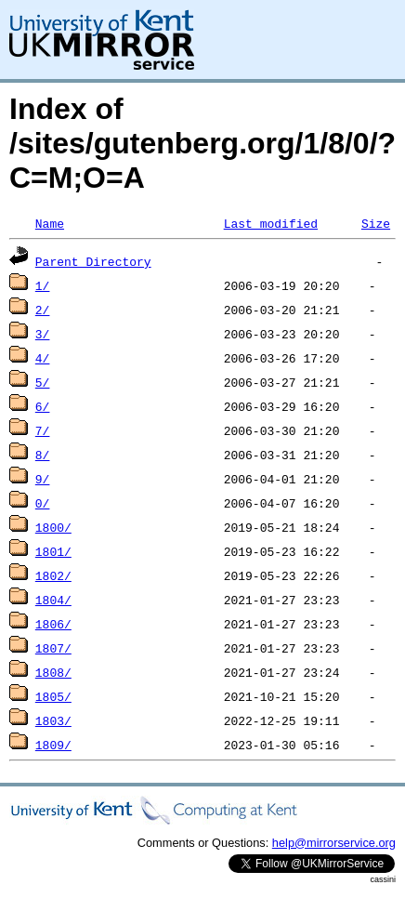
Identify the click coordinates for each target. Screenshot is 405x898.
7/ (42, 430)
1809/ (53, 744)
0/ (42, 503)
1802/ (53, 575)
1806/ (53, 623)
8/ (42, 454)
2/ (42, 309)
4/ (42, 358)
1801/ (53, 551)
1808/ (53, 672)
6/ (42, 406)
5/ (42, 382)
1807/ (53, 648)
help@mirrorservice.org (334, 843)
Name (49, 223)
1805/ (53, 696)
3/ (42, 333)
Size (375, 223)
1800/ (53, 527)
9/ (42, 478)
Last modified (271, 223)
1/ (42, 285)
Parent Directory (93, 261)
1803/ (53, 720)
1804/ (53, 599)
